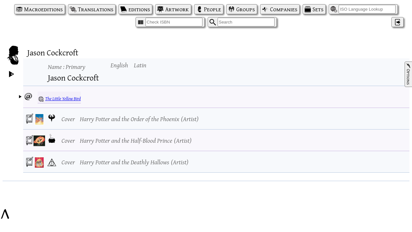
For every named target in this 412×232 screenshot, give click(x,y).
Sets (318, 9)
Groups (245, 9)
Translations (95, 9)
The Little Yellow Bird (63, 98)
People (212, 9)
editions (139, 9)
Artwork (177, 9)
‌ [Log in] (397, 22)
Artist (189, 118)
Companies (283, 9)
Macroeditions (43, 9)
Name (66, 66)
